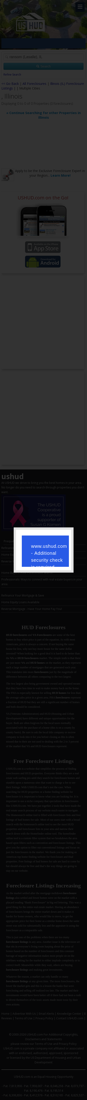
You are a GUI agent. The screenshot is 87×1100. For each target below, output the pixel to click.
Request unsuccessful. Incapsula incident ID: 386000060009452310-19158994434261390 (43, 549)
